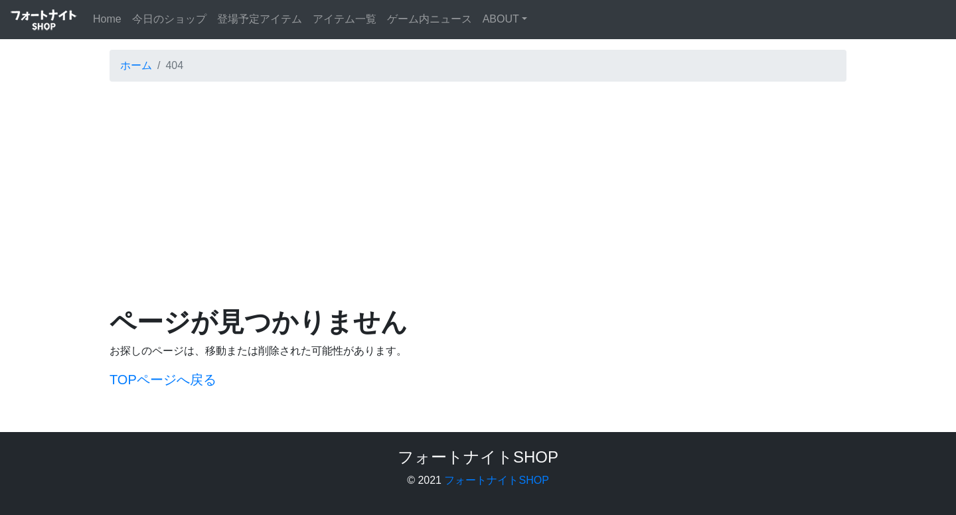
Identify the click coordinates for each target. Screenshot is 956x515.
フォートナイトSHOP (496, 480)
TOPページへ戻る (163, 379)
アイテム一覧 (344, 19)
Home (110, 18)
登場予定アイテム (259, 19)
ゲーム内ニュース (429, 19)
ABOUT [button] (501, 19)
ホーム (136, 65)
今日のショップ (169, 19)
